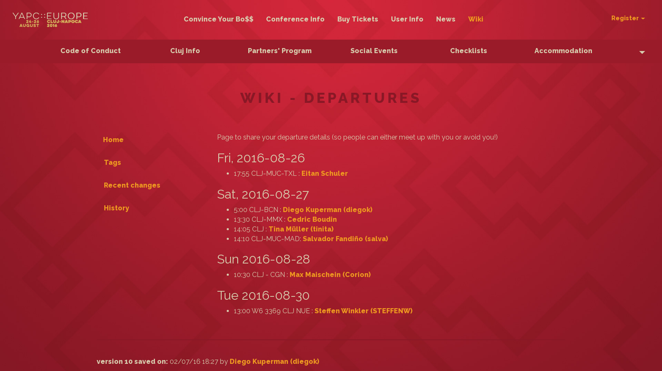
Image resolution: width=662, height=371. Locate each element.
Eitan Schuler (324, 173)
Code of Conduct (90, 51)
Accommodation (563, 51)
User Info (407, 19)
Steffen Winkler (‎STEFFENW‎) (363, 311)
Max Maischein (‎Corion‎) (330, 275)
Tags (112, 163)
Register (628, 18)
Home (113, 140)
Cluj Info (185, 51)
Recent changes (132, 185)
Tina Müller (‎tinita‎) (301, 229)
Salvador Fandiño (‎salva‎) (345, 239)
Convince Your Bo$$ (218, 19)
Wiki (475, 19)
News (446, 19)
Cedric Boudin (312, 219)
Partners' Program (280, 51)
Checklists (468, 51)
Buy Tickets (357, 19)
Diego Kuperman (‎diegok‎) (327, 210)
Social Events (374, 51)
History (116, 208)
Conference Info (295, 19)
